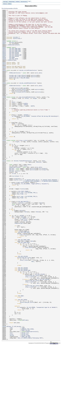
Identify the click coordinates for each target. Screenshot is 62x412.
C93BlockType (12, 70)
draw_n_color (23, 166)
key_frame (20, 231)
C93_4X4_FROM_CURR (15, 59)
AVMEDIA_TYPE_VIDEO (27, 393)
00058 (4, 98)
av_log (14, 137)
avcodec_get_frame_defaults (18, 88)
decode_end (22, 98)
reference (18, 212)
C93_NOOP (12, 67)
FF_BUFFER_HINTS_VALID (32, 214)
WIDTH (26, 122)
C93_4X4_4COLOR (14, 65)
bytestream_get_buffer (24, 307)
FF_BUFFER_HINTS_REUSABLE (31, 215)
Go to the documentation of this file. (10, 8)
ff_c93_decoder (16, 390)
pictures (34, 88)
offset (27, 116)
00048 (4, 82)
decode (12, 400)
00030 (4, 55)
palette (21, 241)
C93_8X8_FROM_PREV (15, 56)
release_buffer (21, 105)
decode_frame (18, 191)
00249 (4, 390)
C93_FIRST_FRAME (23, 228)
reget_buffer (21, 217)
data (24, 104)
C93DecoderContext (13, 52)
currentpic (43, 200)
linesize (23, 224)
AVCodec (9, 390)
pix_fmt (16, 91)
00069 (4, 114)
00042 (4, 73)
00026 (4, 49)
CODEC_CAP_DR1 (25, 402)
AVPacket (39, 192)
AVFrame (11, 49)
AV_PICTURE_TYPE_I (31, 229)
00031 (4, 56)
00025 (4, 47)
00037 (4, 65)
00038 (4, 67)
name (11, 391)
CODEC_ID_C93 (25, 394)
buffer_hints (19, 214)
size (25, 197)
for (13, 244)
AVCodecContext (32, 82)
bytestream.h (17, 44)
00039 (4, 69)
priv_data (39, 85)
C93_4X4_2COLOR (14, 62)
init (11, 397)
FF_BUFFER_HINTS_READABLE (50, 215)
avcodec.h (16, 43)
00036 (4, 64)
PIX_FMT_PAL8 (25, 91)
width (13, 121)
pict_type (20, 229)
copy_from (24, 261)
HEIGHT (26, 136)
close (11, 399)
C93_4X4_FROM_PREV (15, 58)
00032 (4, 58)
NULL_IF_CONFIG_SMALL (25, 403)
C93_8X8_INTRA (13, 69)
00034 (4, 61)
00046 (4, 79)
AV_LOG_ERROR (25, 137)
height (35, 116)
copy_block (22, 114)
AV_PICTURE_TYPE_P (31, 234)
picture (17, 203)
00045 (4, 78)
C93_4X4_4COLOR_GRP (15, 64)
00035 (4, 62)
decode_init (23, 82)
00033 (4, 59)
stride (14, 206)
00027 (4, 50)
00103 (4, 166)
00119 (4, 191)
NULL (33, 312)
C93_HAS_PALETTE (23, 240)
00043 (4, 75)
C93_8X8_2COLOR (14, 61)
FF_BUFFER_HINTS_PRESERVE (49, 214)
